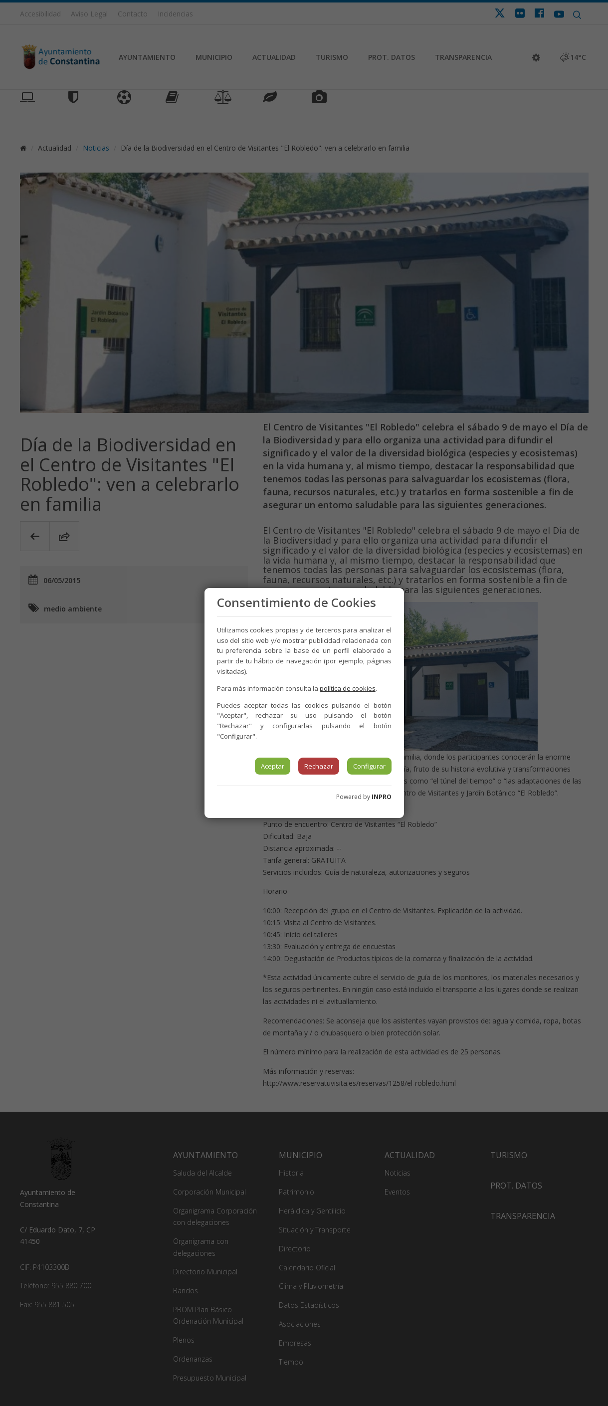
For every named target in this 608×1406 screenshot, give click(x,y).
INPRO (382, 797)
